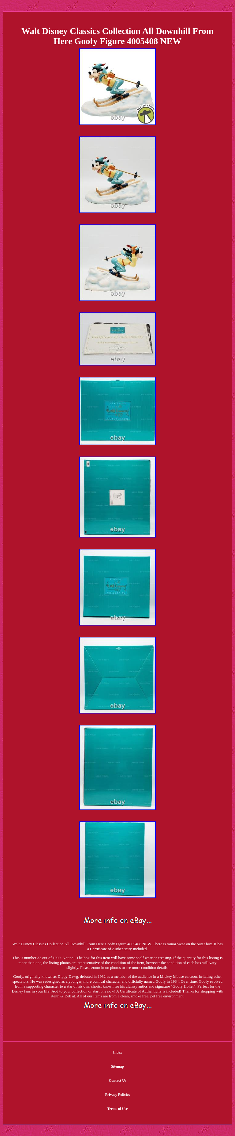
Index (117, 1052)
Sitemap (117, 1066)
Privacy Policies (117, 1094)
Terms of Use (117, 1109)
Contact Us (117, 1080)
